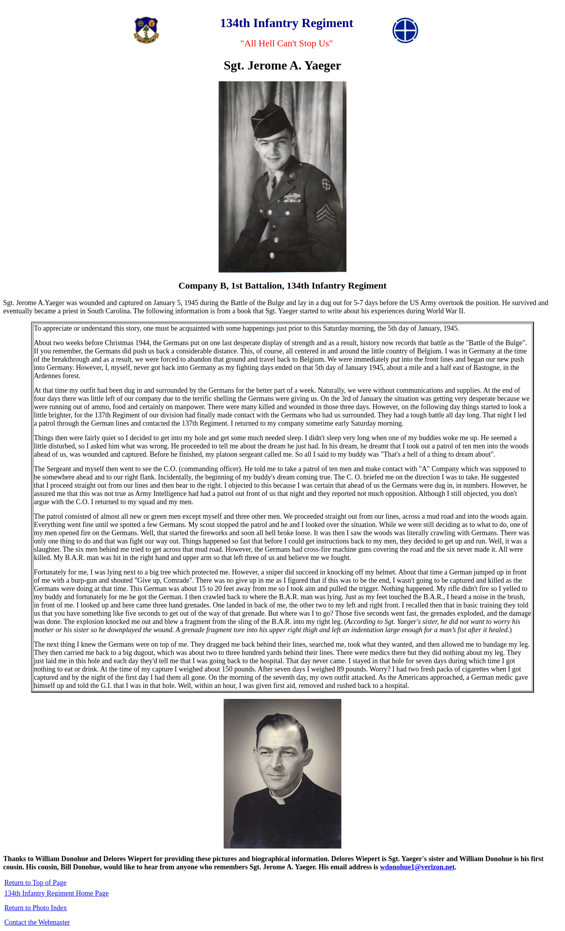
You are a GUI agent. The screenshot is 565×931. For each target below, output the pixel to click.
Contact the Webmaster (37, 922)
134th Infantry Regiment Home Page (56, 893)
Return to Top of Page (35, 883)
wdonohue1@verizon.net (417, 867)
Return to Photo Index (35, 908)
